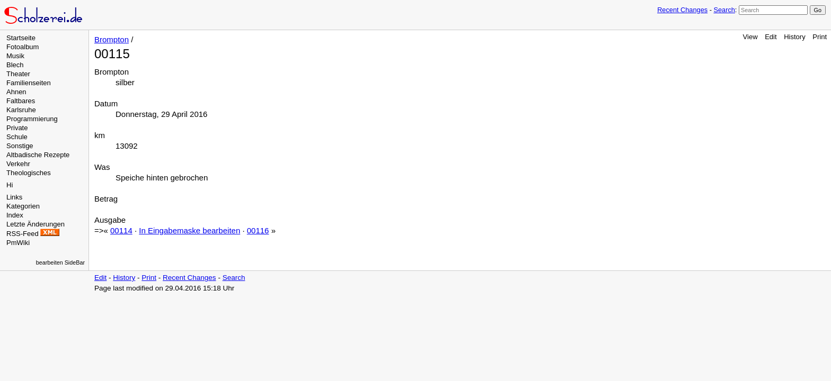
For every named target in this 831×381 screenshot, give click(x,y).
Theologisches (28, 173)
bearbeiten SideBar (60, 262)
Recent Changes (682, 10)
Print (819, 37)
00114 (121, 230)
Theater (18, 74)
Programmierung (32, 119)
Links (14, 197)
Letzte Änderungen (35, 224)
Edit (770, 37)
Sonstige (19, 146)
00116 (258, 230)
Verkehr (18, 164)
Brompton (111, 39)
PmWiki (18, 243)
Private (17, 128)
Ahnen (16, 92)
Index (14, 215)
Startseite (21, 38)
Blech (15, 65)
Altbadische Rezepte (37, 155)
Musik (15, 56)
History (794, 37)
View (750, 37)
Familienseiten (28, 83)
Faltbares (20, 101)
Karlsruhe (21, 110)
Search (724, 10)
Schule (17, 137)
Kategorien (23, 206)
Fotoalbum (22, 47)
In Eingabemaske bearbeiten (189, 230)
